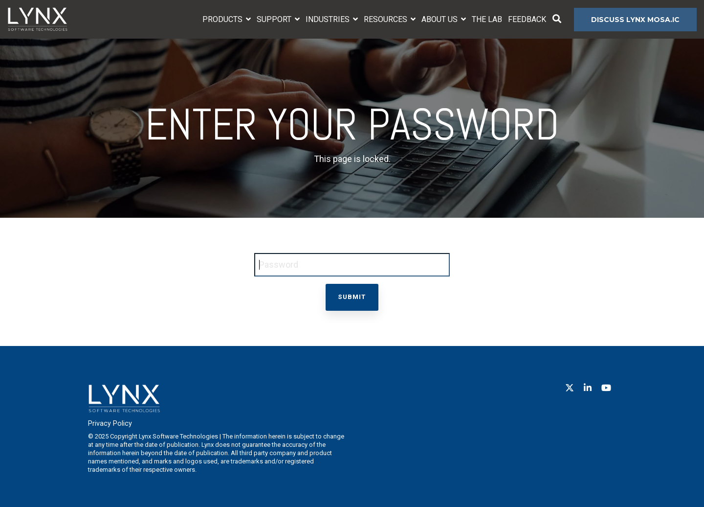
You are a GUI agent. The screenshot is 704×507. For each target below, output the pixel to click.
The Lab (487, 19)
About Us (440, 19)
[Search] (557, 19)
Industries (329, 19)
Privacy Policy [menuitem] (110, 423)
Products (223, 19)
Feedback (527, 19)
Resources (386, 19)
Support (275, 19)
